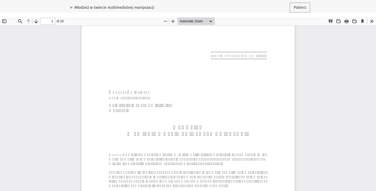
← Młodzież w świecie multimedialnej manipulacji (112, 7)
